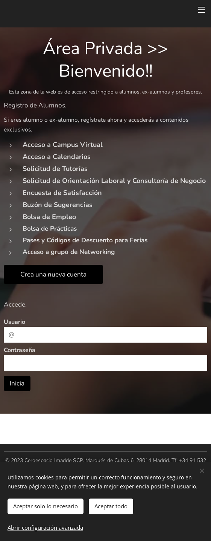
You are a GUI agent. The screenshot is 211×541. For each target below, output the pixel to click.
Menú (201, 9)
